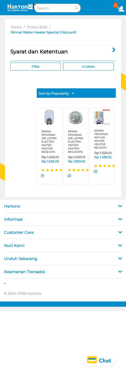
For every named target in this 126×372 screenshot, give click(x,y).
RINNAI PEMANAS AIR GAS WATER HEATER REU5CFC (101, 139)
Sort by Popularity (56, 93)
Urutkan (88, 66)
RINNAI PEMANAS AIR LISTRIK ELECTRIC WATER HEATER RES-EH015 (75, 142)
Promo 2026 (37, 27)
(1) (42, 175)
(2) (69, 175)
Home (16, 27)
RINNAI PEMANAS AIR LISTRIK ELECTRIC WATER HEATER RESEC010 (49, 142)
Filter (36, 66)
